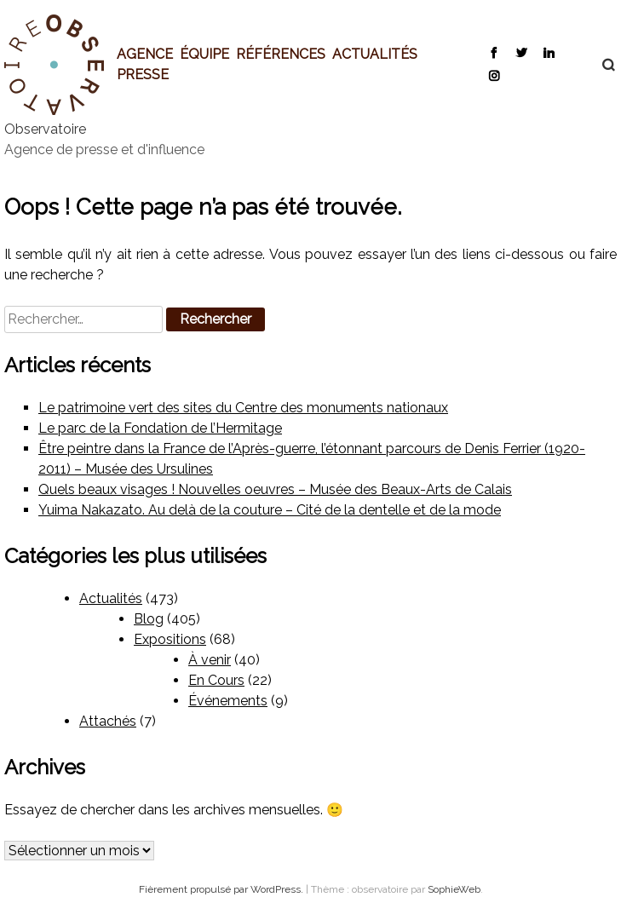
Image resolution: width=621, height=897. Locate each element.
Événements (227, 701)
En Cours (216, 680)
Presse (143, 74)
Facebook (493, 52)
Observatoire (45, 129)
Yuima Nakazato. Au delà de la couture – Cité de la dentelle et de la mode (269, 510)
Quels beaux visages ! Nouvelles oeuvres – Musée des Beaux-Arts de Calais (275, 489)
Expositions (170, 639)
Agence (145, 53)
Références (280, 53)
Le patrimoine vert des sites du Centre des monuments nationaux (243, 408)
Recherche (600, 65)
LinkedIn (548, 52)
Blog (149, 619)
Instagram (493, 75)
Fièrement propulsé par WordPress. (222, 889)
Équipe (204, 53)
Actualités (374, 53)
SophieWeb (454, 889)
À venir (209, 660)
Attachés (107, 721)
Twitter (521, 52)
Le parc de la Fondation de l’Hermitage (160, 428)
